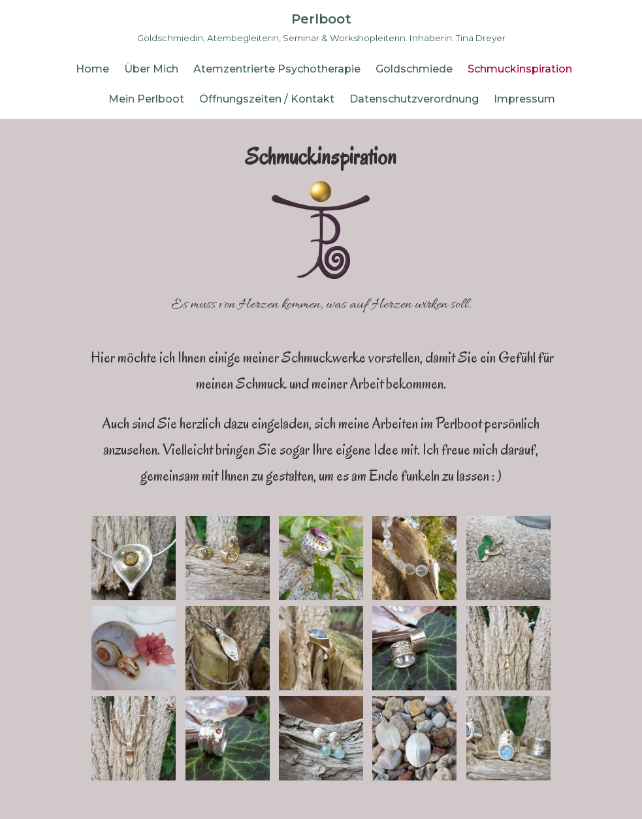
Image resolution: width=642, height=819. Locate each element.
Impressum (524, 99)
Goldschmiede (414, 69)
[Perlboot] (321, 26)
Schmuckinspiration (520, 69)
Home (92, 69)
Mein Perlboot (146, 99)
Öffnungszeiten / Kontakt (266, 99)
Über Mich (151, 69)
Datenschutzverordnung (414, 99)
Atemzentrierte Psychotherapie (277, 69)
